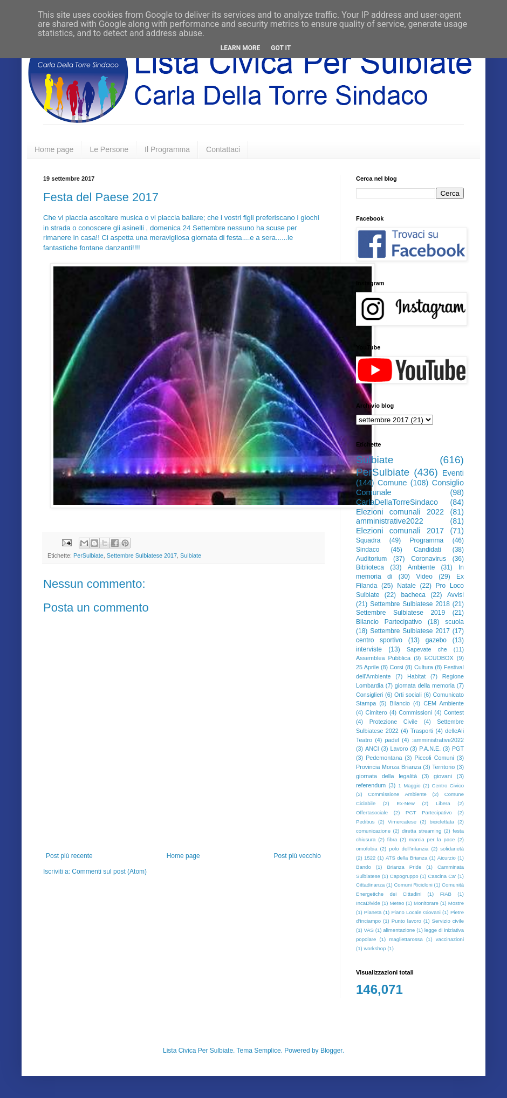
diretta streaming (421, 831)
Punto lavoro (406, 921)
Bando (363, 867)
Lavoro (399, 748)
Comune (392, 482)
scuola (454, 622)
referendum (371, 785)
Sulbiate (190, 555)
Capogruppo (404, 876)
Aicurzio (446, 858)
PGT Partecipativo (429, 812)
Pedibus (365, 822)
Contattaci (223, 149)
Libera (443, 803)
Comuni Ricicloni (413, 885)
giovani (443, 776)
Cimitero (376, 712)
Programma (427, 540)
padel (392, 740)
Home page (54, 149)
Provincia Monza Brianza (388, 767)
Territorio (443, 767)
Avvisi (455, 595)
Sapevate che (427, 649)
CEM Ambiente (443, 703)
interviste (369, 649)
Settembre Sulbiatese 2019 (400, 612)
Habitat (416, 676)
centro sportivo (379, 640)
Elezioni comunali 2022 (400, 511)
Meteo (397, 903)
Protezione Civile (393, 721)
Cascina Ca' (442, 876)
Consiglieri (369, 694)
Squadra (368, 540)
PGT (458, 748)
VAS (369, 930)
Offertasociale (372, 812)
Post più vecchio (297, 856)
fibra (392, 839)
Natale (406, 585)
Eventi (453, 473)
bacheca (413, 595)
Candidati (427, 549)
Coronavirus (428, 558)
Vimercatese (402, 822)
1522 (369, 858)
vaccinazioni (450, 939)
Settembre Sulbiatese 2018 (410, 604)
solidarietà (452, 849)
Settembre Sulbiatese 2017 (142, 555)
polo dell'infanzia (408, 849)
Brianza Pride (404, 867)
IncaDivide (368, 903)
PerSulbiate (88, 555)
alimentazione (399, 930)
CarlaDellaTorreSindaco (397, 502)
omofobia (366, 849)
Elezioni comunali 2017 (400, 530)
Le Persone (109, 149)
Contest (454, 712)
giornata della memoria (425, 685)
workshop (375, 948)
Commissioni (415, 712)
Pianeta (373, 912)
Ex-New (405, 803)
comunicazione (373, 831)
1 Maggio (409, 785)
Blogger (331, 1050)
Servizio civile (448, 921)
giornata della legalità (386, 776)
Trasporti (421, 731)
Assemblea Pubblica (383, 658)
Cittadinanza (370, 885)
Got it (281, 48)
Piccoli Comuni (434, 757)
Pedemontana (384, 757)
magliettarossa (405, 939)
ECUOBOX (439, 658)
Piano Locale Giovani (416, 912)
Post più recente (69, 856)
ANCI (372, 748)
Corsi (396, 667)
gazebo (436, 640)
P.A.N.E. (430, 748)
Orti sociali (408, 694)
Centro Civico (448, 785)
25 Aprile (367, 667)
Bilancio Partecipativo (389, 622)
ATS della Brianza (406, 858)
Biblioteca (370, 567)
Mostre (456, 903)
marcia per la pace (432, 839)
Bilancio (399, 703)
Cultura (423, 667)
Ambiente (421, 567)
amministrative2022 (389, 521)
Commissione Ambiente (397, 794)
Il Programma (167, 149)
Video (424, 576)
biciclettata (442, 822)
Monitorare (426, 903)
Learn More (241, 48)
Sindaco (367, 549)
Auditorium (371, 558)
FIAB (445, 894)
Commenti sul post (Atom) (109, 871)
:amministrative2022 (438, 740)
